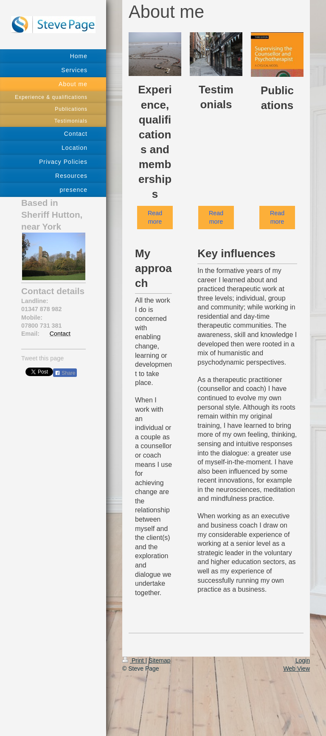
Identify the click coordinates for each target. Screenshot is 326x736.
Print (134, 660)
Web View (296, 668)
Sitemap (159, 660)
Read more (155, 217)
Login (302, 660)
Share (65, 373)
